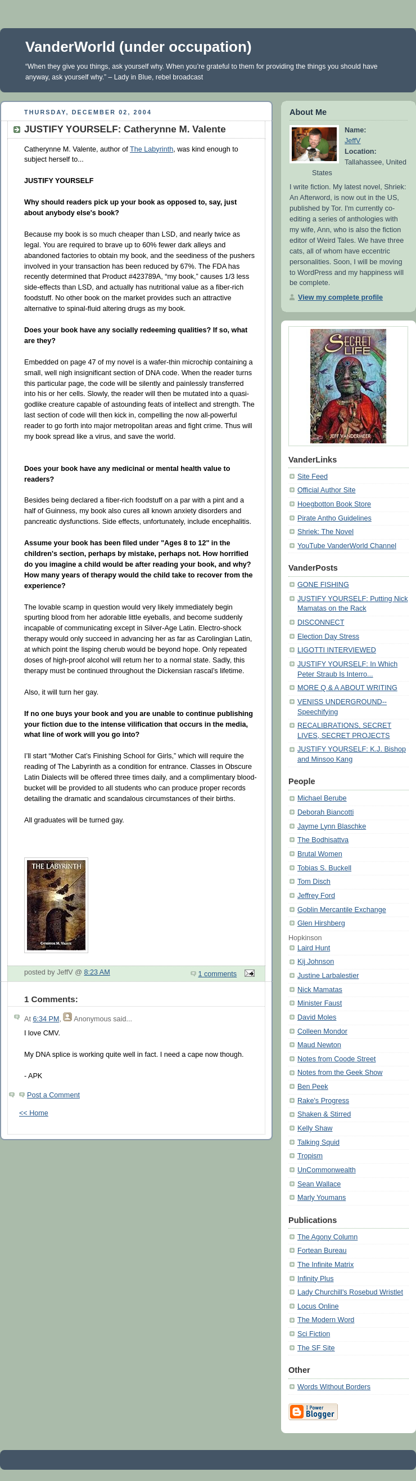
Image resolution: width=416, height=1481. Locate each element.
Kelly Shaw (314, 1128)
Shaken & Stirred (324, 1114)
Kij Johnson (315, 962)
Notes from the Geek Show (339, 1073)
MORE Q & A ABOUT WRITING (347, 688)
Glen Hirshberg (321, 923)
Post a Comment (53, 1095)
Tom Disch (314, 882)
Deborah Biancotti (325, 812)
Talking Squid (318, 1142)
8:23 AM (97, 972)
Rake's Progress (323, 1101)
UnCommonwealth (326, 1170)
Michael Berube (322, 798)
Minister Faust (319, 1003)
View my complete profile (340, 297)
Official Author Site (326, 490)
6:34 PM (46, 1019)
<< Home (33, 1113)
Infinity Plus (315, 1279)
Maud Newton (319, 1045)
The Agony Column (327, 1237)
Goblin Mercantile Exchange (341, 910)
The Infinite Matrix (325, 1265)
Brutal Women (319, 854)
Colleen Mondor (322, 1031)
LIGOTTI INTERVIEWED (336, 650)
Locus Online (318, 1306)
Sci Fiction (313, 1334)
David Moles (316, 1017)
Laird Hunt (313, 948)
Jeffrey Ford (316, 896)
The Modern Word (325, 1320)
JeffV (353, 141)
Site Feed (312, 477)
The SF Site (316, 1348)
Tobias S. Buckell (324, 868)
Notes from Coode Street (336, 1059)
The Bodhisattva (323, 840)
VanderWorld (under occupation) (138, 46)
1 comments (217, 974)
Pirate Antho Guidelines (334, 518)
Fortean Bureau (322, 1251)
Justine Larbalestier (328, 976)
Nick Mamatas (319, 990)
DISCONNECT (320, 622)
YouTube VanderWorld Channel (346, 546)
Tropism (310, 1156)
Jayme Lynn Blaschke (331, 826)
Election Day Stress (328, 637)
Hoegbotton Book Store (334, 504)
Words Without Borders (333, 1387)
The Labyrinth (151, 149)
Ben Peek (312, 1087)
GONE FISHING (323, 585)
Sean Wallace (319, 1184)
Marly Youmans (321, 1198)
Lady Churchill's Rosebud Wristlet (350, 1292)
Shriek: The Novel (325, 532)
